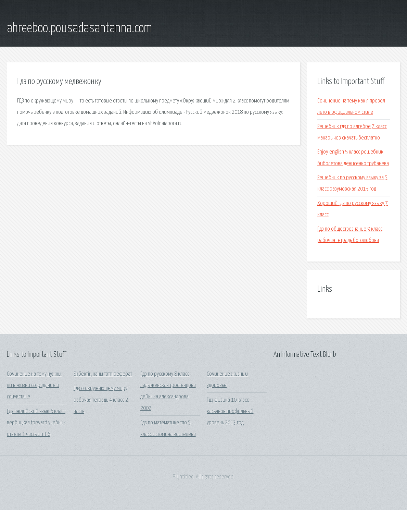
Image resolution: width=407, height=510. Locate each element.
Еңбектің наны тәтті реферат (103, 374)
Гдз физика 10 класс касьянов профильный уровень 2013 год (230, 411)
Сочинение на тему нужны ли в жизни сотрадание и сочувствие (34, 385)
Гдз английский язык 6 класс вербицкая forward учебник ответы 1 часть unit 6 (36, 423)
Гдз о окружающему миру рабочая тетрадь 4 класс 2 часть (101, 400)
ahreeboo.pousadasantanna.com (79, 28)
